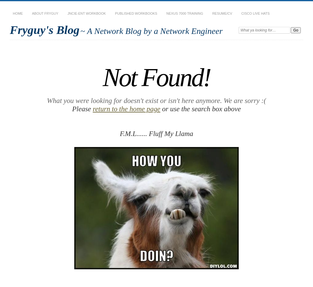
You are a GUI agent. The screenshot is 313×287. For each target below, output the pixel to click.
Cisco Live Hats (255, 13)
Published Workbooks (136, 13)
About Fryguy (45, 13)
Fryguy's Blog (44, 29)
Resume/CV (222, 13)
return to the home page (126, 109)
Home (18, 13)
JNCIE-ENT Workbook (87, 13)
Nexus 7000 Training (184, 13)
